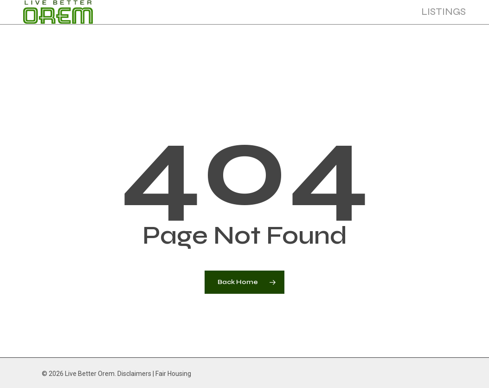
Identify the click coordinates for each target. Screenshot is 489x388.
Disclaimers (134, 373)
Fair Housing (173, 373)
